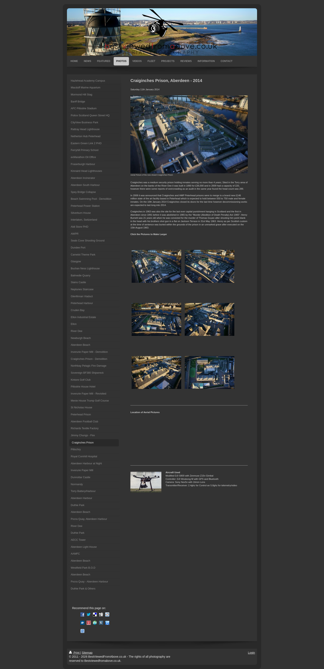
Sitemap (87, 652)
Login (251, 652)
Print (74, 652)
